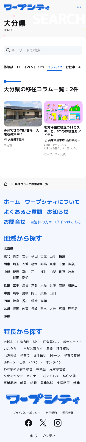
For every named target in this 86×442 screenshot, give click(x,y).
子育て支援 (72, 355)
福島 (62, 256)
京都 (34, 285)
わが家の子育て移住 (18, 369)
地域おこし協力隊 (16, 341)
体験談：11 (12, 67)
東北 (7, 256)
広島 (43, 293)
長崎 (34, 308)
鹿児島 (73, 308)
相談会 (41, 369)
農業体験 (46, 382)
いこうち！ (12, 348)
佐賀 (25, 308)
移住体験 (69, 375)
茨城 (25, 264)
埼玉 (16, 264)
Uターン (9, 362)
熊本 (43, 308)
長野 (62, 271)
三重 (16, 285)
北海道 (8, 248)
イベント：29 (34, 67)
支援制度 (63, 382)
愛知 (25, 277)
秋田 (34, 256)
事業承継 (10, 382)
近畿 (7, 285)
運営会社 (67, 412)
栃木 (34, 264)
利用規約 (51, 412)
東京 (53, 264)
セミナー (33, 375)
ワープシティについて (52, 202)
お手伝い (39, 355)
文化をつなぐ (13, 375)
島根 (25, 293)
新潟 (16, 271)
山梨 (53, 271)
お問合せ (15, 222)
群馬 (43, 264)
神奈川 (73, 264)
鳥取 (16, 293)
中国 (7, 293)
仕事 (22, 362)
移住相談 (62, 348)
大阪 (43, 285)
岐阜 (71, 271)
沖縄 (7, 316)
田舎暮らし (51, 341)
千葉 (62, 264)
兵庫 (53, 285)
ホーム (12, 202)
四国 (7, 300)
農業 (49, 348)
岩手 (25, 256)
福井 (43, 271)
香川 (25, 300)
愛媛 (34, 300)
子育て (25, 355)
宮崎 (62, 308)
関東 (7, 264)
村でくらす (51, 375)
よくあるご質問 (23, 212)
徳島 (16, 300)
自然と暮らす (33, 348)
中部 (7, 271)
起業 (76, 382)
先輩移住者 (58, 369)
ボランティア (72, 341)
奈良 (62, 285)
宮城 (43, 256)
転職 (33, 382)
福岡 (16, 308)
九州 (7, 308)
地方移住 (10, 355)
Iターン (55, 355)
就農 (23, 382)
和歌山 (73, 285)
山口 (53, 293)
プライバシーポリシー (26, 412)
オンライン (54, 362)
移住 (36, 341)
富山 (25, 271)
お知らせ (58, 212)
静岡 (16, 277)
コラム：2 (54, 67)
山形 (53, 256)
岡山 (34, 293)
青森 (16, 256)
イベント (35, 362)
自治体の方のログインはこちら (56, 222)
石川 (34, 271)
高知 (43, 300)
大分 (53, 308)
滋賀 (25, 285)
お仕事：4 (73, 67)
